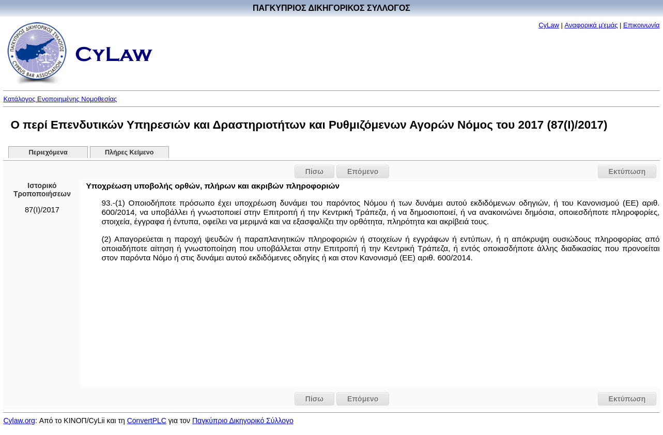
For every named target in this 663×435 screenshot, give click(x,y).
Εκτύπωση (627, 171)
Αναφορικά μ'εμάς (591, 25)
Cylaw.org (19, 420)
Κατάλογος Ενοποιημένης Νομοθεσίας (60, 99)
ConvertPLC (146, 420)
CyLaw (548, 25)
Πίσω (314, 171)
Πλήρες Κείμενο (129, 152)
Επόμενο (362, 171)
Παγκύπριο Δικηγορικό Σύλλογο (243, 420)
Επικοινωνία (641, 25)
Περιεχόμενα (47, 152)
